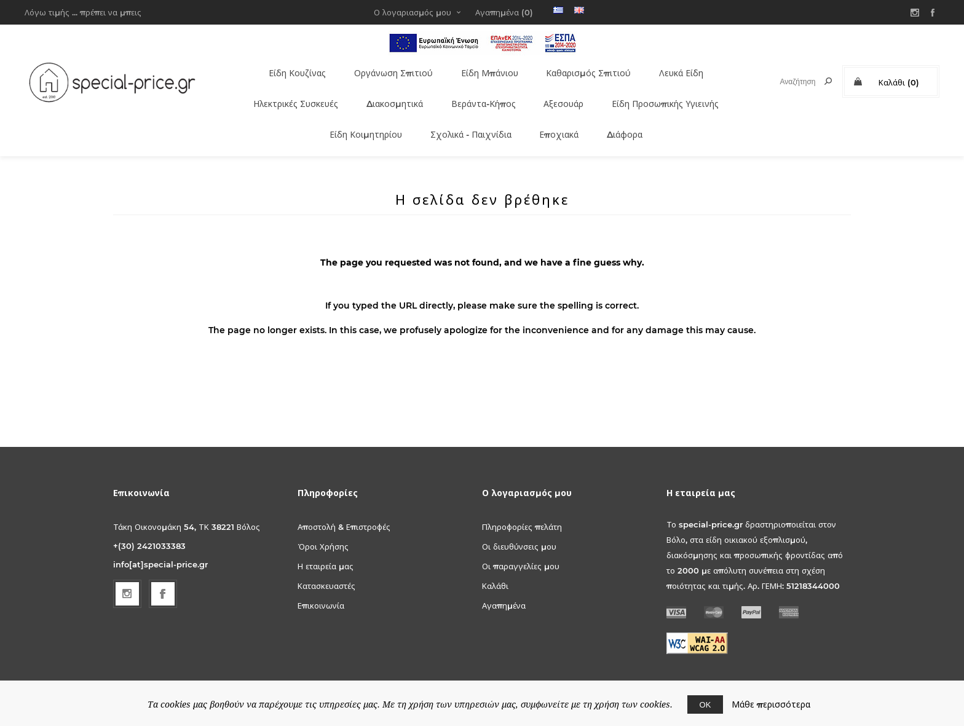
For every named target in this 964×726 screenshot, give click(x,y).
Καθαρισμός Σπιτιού (587, 69)
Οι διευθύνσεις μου (519, 526)
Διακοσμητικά (390, 93)
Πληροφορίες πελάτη (522, 506)
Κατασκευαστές (326, 565)
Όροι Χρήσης (323, 526)
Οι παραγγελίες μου (520, 545)
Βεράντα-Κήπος (482, 93)
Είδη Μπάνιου (485, 69)
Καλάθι (495, 565)
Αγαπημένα (504, 585)
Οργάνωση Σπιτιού (387, 69)
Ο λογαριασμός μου (412, 12)
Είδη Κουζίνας (287, 69)
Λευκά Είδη (684, 69)
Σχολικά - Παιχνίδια (467, 117)
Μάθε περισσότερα (771, 704)
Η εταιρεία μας (326, 545)
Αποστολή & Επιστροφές (344, 506)
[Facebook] (163, 573)
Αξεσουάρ (564, 93)
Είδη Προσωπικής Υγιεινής (670, 93)
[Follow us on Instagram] (127, 573)
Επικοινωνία (321, 585)
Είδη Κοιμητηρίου (357, 117)
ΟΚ (705, 704)
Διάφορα (627, 117)
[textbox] (786, 81)
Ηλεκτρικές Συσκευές (283, 93)
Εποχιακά (560, 117)
